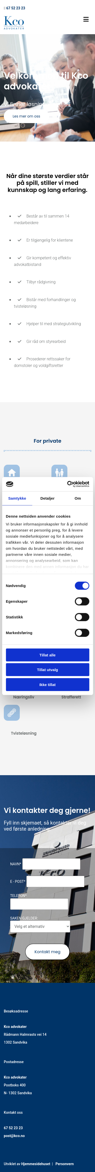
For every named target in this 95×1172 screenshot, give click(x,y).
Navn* (15, 864)
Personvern (64, 1164)
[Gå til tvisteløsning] (12, 724)
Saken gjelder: (24, 918)
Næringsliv (23, 697)
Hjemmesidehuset (35, 1164)
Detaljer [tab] (48, 498)
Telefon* (18, 896)
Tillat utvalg (47, 670)
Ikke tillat (47, 684)
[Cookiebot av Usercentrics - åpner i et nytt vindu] (67, 484)
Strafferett (71, 697)
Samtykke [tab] (17, 498)
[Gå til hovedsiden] (14, 28)
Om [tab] (78, 498)
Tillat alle (48, 655)
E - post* (17, 882)
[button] (26, 116)
